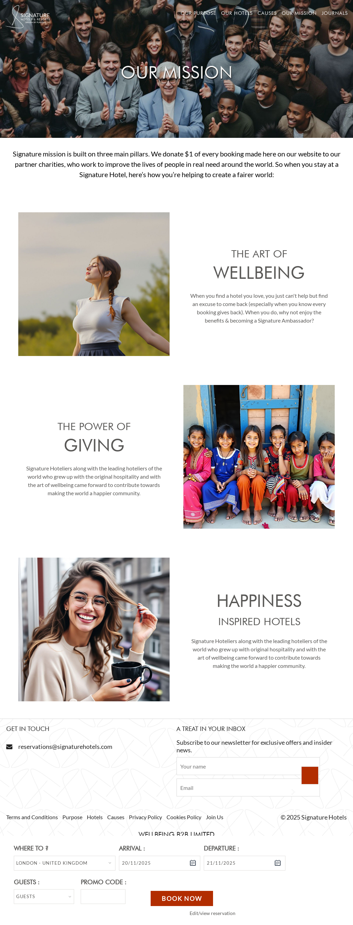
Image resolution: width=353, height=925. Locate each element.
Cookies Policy (184, 817)
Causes (267, 13)
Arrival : (132, 848)
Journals (335, 13)
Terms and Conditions (32, 817)
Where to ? (31, 848)
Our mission (299, 13)
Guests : (27, 882)
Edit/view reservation (212, 913)
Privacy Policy (145, 817)
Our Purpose (198, 13)
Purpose (72, 817)
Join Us (214, 817)
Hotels (95, 817)
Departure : (221, 848)
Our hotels (237, 13)
